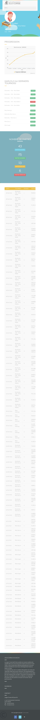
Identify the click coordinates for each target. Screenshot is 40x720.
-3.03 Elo (33, 101)
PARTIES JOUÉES (20, 149)
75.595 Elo (32, 114)
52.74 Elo (33, 117)
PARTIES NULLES (20, 166)
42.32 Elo (33, 105)
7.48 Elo (33, 90)
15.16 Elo (33, 94)
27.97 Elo (33, 110)
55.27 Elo (33, 121)
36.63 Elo (33, 98)
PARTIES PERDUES (20, 174)
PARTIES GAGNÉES (20, 158)
